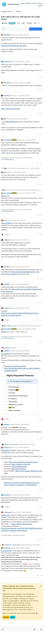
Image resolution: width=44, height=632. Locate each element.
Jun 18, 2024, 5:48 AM (22, 82)
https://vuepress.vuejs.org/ (21, 464)
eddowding (6, 35)
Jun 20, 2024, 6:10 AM (22, 240)
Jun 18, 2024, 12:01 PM (29, 140)
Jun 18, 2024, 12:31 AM (23, 61)
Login (12, 617)
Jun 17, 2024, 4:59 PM (22, 35)
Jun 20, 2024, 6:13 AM (22, 267)
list (3, 72)
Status (28, 3)
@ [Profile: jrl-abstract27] (6, 551)
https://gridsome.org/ (19, 466)
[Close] (40, 586)
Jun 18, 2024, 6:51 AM (23, 95)
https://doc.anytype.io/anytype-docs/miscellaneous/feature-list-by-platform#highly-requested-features (22, 368)
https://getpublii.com (12, 122)
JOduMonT (6, 240)
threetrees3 (6, 61)
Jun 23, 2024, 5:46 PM (22, 548)
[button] (3, 629)
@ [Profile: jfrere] (3, 196)
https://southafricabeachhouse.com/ (13, 46)
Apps (23, 3)
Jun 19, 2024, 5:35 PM (28, 193)
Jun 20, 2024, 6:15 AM (22, 284)
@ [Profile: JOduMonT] (5, 450)
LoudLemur (6, 308)
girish (7, 168)
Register (6, 617)
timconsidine (7, 140)
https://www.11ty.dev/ (18, 469)
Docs (39, 3)
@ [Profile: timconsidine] (6, 223)
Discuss (12, 23)
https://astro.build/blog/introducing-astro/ (23, 462)
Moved (4, 23)
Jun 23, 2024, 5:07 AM (23, 495)
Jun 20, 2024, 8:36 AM (22, 351)
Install (40, 5)
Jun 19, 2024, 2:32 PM (19, 172)
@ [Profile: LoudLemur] (5, 354)
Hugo (32, 70)
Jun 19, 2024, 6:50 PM (19, 220)
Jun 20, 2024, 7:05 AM (22, 308)
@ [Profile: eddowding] (5, 515)
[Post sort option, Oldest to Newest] (3, 29)
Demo (34, 3)
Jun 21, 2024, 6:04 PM (22, 447)
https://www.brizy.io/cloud (10, 109)
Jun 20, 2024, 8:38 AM (22, 424)
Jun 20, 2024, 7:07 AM (29, 329)
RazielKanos (7, 95)
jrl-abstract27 (7, 512)
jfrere (5, 119)
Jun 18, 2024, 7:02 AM (19, 119)
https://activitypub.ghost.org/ (22, 524)
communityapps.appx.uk (7, 159)
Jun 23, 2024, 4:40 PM (24, 512)
